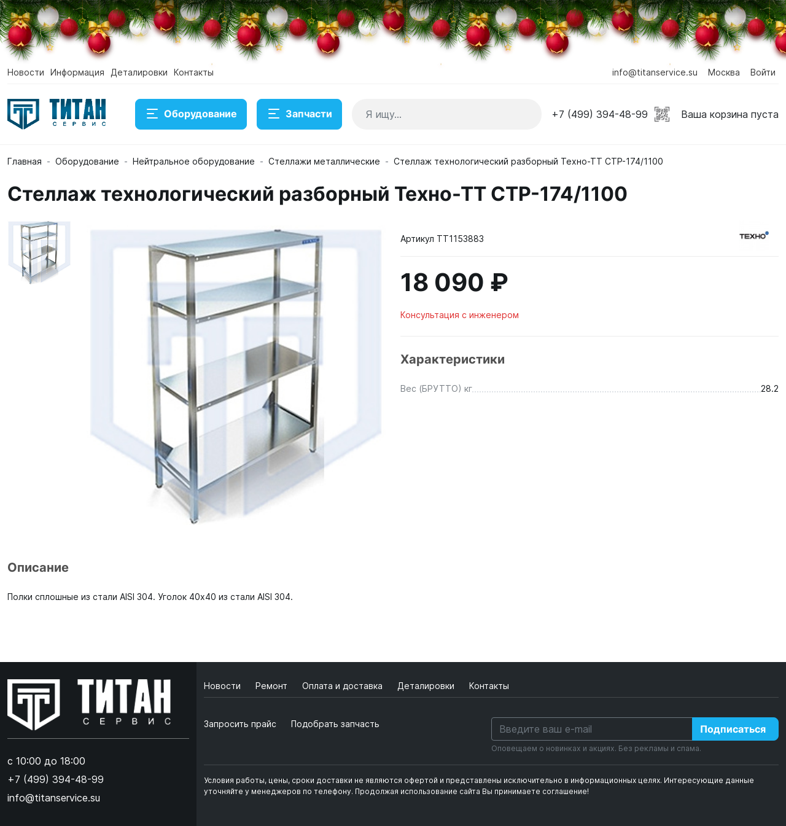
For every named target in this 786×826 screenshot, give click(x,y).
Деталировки (139, 72)
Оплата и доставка (343, 685)
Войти (763, 72)
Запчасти (299, 114)
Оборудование (191, 114)
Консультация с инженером (459, 315)
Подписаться (733, 729)
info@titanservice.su (655, 72)
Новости (25, 72)
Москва (724, 72)
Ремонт (272, 685)
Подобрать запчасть (335, 724)
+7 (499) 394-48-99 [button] (599, 114)
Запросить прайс (240, 724)
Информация (77, 72)
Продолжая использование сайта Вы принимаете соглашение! (472, 791)
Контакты (194, 72)
